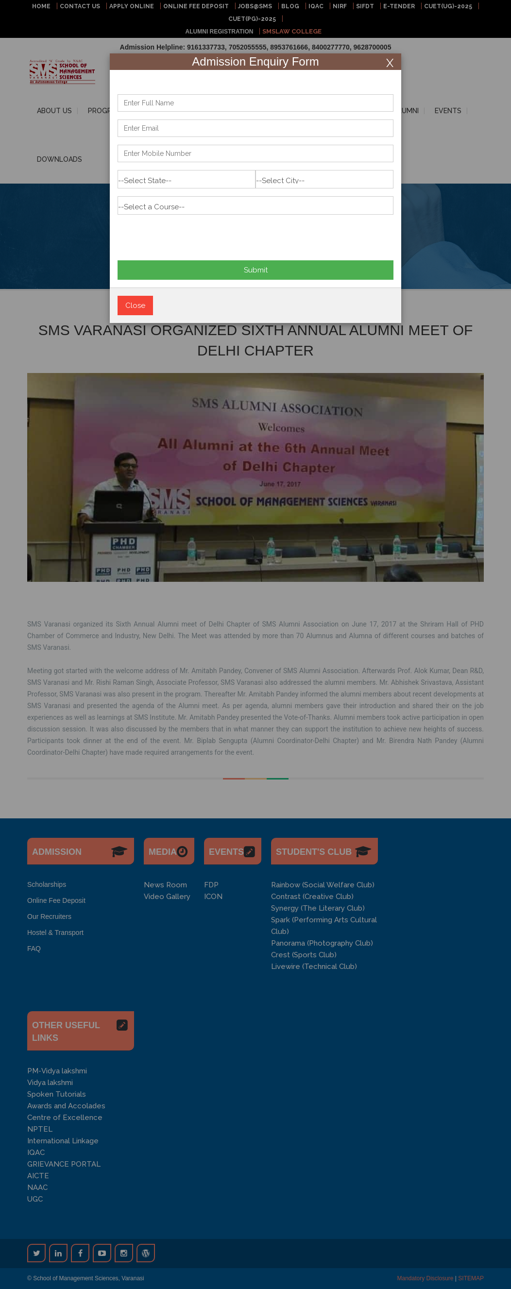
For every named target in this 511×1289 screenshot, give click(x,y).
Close (135, 305)
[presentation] (191, 234)
